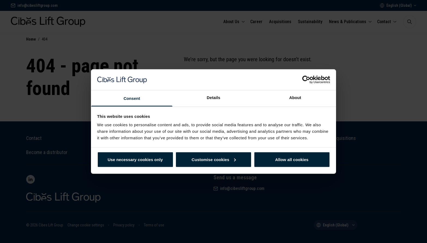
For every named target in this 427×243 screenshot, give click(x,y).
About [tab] (295, 97)
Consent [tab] (132, 98)
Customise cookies (214, 159)
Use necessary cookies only (135, 159)
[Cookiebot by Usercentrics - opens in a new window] (306, 79)
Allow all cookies (292, 159)
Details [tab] (213, 97)
